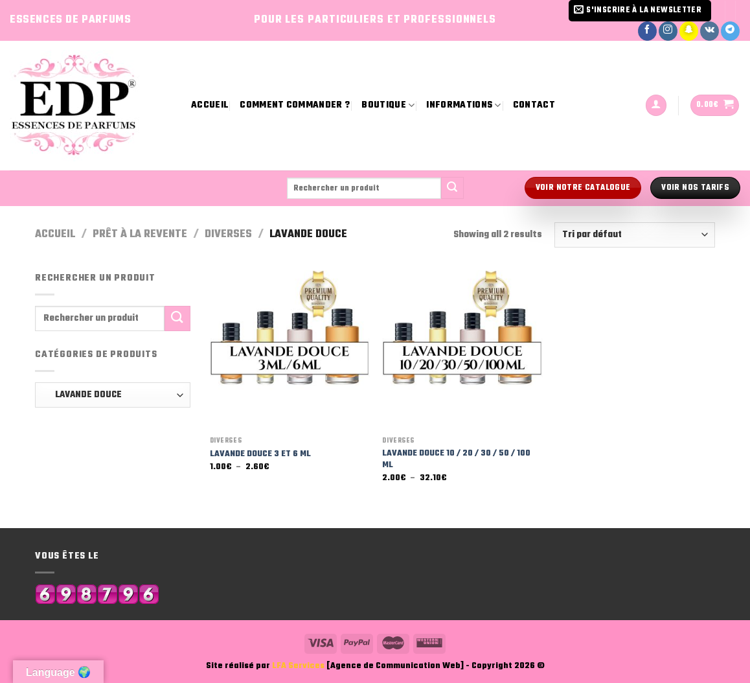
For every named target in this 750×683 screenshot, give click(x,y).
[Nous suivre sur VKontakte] (709, 31)
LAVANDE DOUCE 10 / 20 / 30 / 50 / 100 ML (456, 460)
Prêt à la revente (140, 234)
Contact (534, 105)
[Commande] (634, 235)
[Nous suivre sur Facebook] (647, 31)
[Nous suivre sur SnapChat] (688, 31)
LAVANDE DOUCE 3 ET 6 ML (260, 454)
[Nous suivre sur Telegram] (730, 31)
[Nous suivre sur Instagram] (668, 31)
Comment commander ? (295, 105)
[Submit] (452, 188)
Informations (463, 105)
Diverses (228, 234)
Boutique (388, 105)
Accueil (209, 105)
